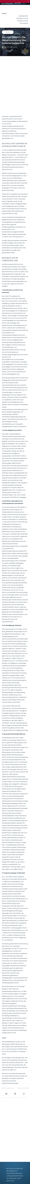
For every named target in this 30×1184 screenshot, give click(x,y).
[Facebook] (6, 1094)
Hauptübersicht (23, 16)
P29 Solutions (24, 23)
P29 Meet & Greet (22, 21)
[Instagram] (23, 1094)
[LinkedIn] (15, 1094)
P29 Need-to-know (22, 18)
